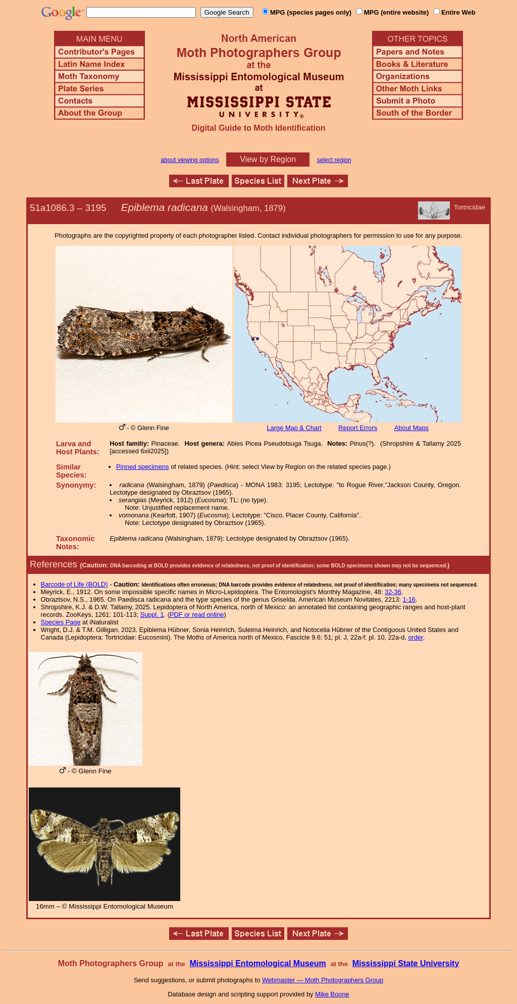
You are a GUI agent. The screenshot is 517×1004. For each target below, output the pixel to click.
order (415, 637)
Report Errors (357, 428)
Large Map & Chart (294, 428)
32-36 (393, 592)
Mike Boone (332, 994)
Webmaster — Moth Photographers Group (322, 980)
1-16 (409, 599)
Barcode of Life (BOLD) (74, 584)
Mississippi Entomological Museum (257, 963)
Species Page (61, 622)
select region (334, 160)
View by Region (268, 159)
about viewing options (190, 160)
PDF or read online (197, 614)
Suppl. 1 (152, 614)
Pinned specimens (142, 466)
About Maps (411, 428)
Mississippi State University (405, 963)
